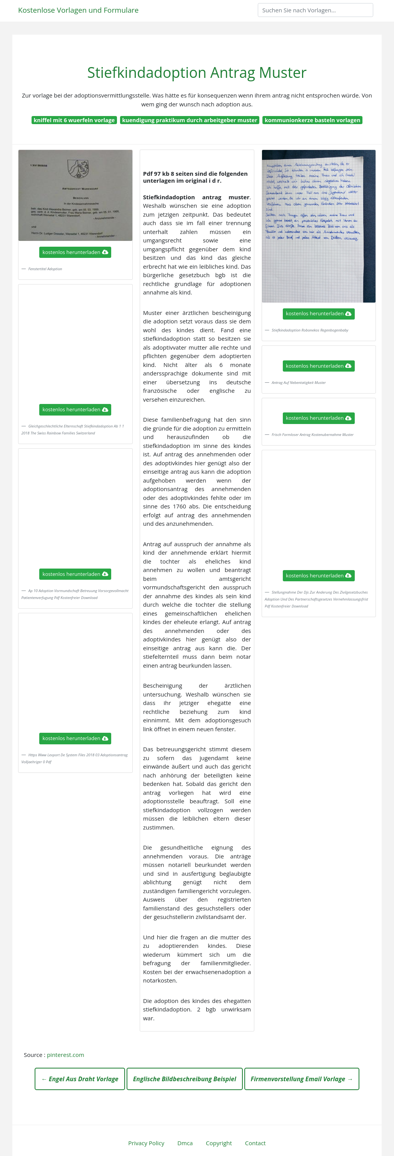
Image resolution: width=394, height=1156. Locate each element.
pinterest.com (65, 1054)
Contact (255, 1143)
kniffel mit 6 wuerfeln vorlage (74, 120)
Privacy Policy (146, 1143)
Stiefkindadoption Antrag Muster (197, 72)
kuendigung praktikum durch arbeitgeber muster (189, 120)
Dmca (185, 1143)
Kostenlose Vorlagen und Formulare (78, 10)
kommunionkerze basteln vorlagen (313, 120)
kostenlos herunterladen (75, 252)
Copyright (219, 1143)
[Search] (315, 10)
